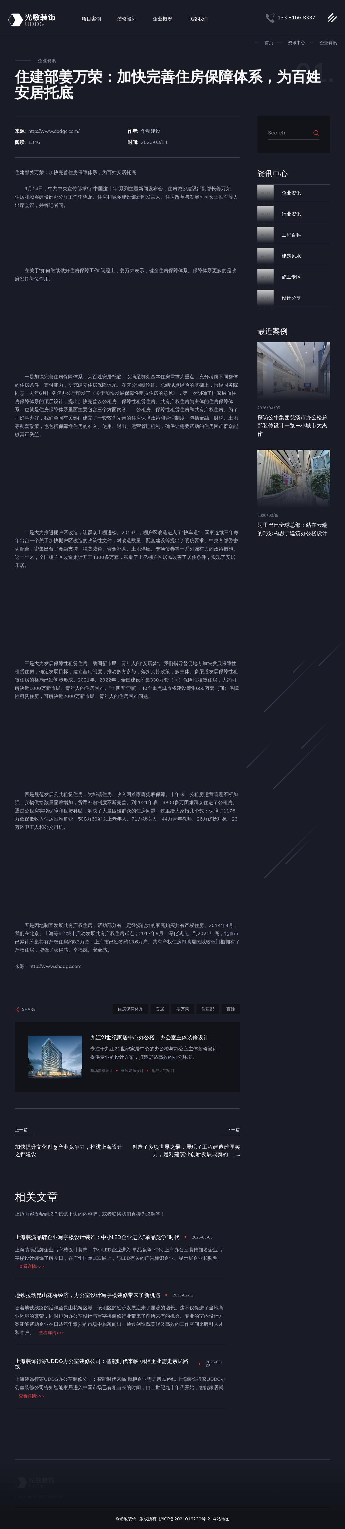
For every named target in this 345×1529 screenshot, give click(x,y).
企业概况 (162, 18)
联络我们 (198, 18)
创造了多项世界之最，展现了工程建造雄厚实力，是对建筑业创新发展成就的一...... (186, 1150)
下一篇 (233, 1130)
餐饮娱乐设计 (132, 1071)
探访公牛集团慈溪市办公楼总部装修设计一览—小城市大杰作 (292, 425)
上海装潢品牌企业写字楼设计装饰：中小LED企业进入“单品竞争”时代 (97, 1237)
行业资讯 (291, 213)
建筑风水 (291, 255)
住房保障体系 (130, 1009)
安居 (160, 1009)
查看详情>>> (31, 1266)
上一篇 (21, 1130)
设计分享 (291, 297)
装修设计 (127, 18)
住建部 (207, 1009)
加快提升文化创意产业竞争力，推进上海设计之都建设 (69, 1150)
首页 (269, 42)
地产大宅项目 (163, 1071)
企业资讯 (328, 42)
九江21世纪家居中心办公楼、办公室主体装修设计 (149, 1037)
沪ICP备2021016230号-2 (184, 1518)
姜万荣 (182, 1009)
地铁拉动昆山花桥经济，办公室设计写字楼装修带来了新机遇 (87, 1295)
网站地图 (221, 1518)
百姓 (230, 1009)
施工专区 (291, 276)
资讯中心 (296, 42)
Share (25, 1009)
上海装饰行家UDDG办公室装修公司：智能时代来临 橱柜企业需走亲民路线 (101, 1363)
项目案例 (91, 18)
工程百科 (291, 234)
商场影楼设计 (101, 1071)
